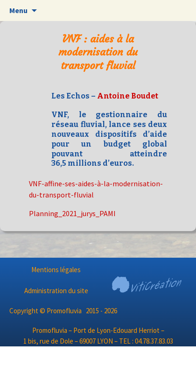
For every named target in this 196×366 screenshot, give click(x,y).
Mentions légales (56, 269)
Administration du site (56, 290)
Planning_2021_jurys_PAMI (72, 213)
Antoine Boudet (127, 96)
